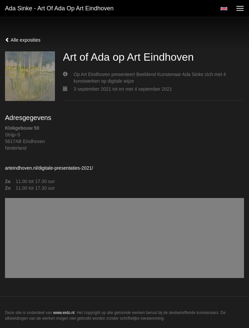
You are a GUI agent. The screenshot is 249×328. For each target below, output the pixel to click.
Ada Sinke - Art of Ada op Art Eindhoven (59, 8)
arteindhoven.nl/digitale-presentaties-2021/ (49, 168)
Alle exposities (23, 40)
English (224, 9)
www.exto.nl (64, 312)
